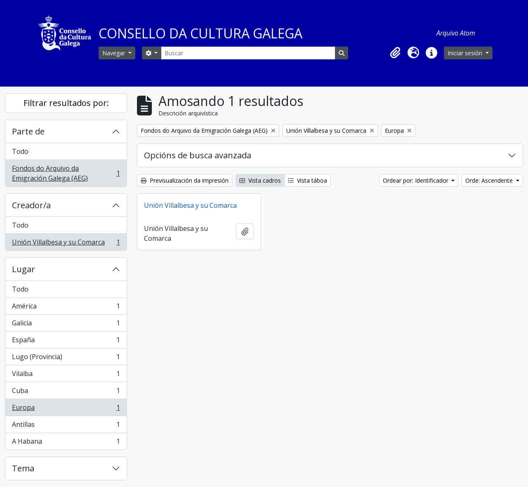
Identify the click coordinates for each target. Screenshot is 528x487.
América (66, 308)
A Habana (66, 442)
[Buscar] (248, 53)
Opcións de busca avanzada (197, 155)
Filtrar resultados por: (66, 102)
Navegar (114, 53)
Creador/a (31, 205)
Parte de (28, 131)
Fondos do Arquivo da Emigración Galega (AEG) (66, 173)
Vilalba (66, 375)
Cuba (66, 392)
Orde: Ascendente (489, 180)
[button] (395, 53)
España (66, 341)
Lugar (23, 269)
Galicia (66, 325)
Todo (20, 151)
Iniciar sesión (466, 53)
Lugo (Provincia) (66, 358)
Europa (66, 409)
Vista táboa (307, 180)
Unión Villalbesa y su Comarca (66, 243)
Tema (23, 468)
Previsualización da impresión (185, 180)
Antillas (66, 426)
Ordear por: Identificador (416, 180)
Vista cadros (260, 180)
